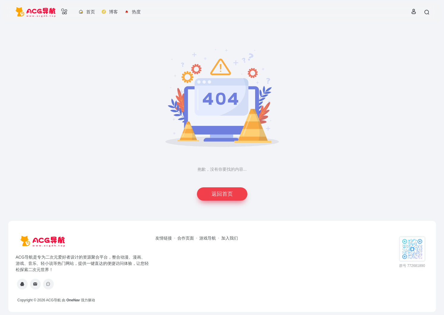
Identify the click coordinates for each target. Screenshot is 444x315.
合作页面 (185, 238)
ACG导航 (53, 300)
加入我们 (229, 238)
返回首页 (222, 194)
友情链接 (163, 238)
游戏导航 (207, 238)
